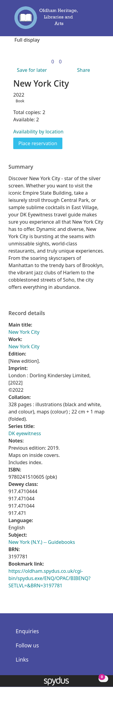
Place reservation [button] (40, 143)
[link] (52, 61)
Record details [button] (26, 313)
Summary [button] (20, 167)
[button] (88, 20)
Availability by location (38, 131)
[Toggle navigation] (97, 20)
